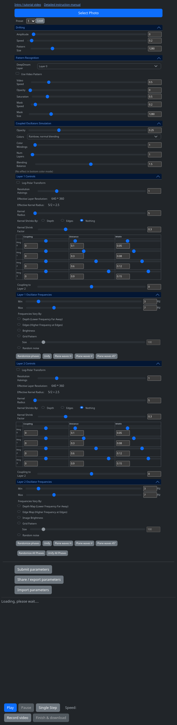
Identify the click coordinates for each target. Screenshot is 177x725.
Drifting (20, 27)
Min (20, 301)
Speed (20, 40)
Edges (69, 221)
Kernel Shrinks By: (27, 221)
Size (24, 342)
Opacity (21, 90)
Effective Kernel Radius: (30, 205)
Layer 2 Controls (26, 363)
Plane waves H (63, 356)
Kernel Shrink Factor (25, 229)
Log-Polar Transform (33, 183)
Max (20, 308)
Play (10, 707)
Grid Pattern (29, 336)
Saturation (23, 96)
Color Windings (22, 144)
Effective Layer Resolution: (32, 199)
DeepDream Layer (24, 66)
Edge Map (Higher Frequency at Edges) (44, 512)
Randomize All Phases (31, 553)
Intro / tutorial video (28, 5)
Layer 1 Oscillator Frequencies (34, 294)
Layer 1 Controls (26, 176)
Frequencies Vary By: (30, 314)
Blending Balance (22, 164)
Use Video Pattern (31, 74)
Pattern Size (21, 48)
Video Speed (20, 82)
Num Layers (20, 154)
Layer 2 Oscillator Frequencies (34, 482)
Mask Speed (20, 104)
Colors (20, 136)
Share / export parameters (39, 579)
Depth (50, 221)
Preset (19, 21)
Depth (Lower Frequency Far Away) (42, 319)
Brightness (28, 330)
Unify (47, 356)
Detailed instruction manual (62, 5)
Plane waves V (84, 356)
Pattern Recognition (27, 58)
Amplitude (23, 34)
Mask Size (20, 113)
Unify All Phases (57, 553)
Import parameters (33, 589)
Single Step (48, 707)
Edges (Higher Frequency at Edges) (42, 325)
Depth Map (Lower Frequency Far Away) (45, 506)
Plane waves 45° (106, 356)
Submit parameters (33, 569)
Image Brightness (32, 518)
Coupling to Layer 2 (24, 286)
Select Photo (88, 12)
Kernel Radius (21, 213)
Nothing (90, 221)
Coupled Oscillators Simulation (33, 123)
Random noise (30, 348)
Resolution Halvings (23, 190)
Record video (17, 717)
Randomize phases (28, 356)
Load (40, 20)
